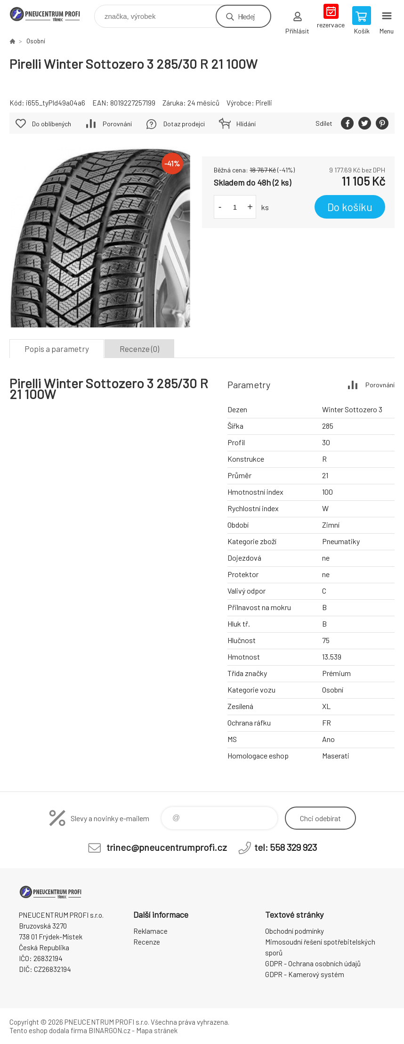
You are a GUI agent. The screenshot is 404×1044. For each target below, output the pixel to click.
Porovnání (117, 124)
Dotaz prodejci (184, 124)
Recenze (146, 942)
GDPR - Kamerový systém (304, 974)
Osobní (35, 41)
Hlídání (246, 124)
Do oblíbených (51, 124)
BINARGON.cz (109, 1030)
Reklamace (150, 931)
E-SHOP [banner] (51, 14)
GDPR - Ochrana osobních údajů (313, 963)
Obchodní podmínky (294, 931)
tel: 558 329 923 (285, 847)
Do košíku (349, 206)
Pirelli (264, 102)
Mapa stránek (157, 1030)
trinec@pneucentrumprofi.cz (166, 847)
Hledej (246, 16)
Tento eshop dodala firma (48, 1030)
